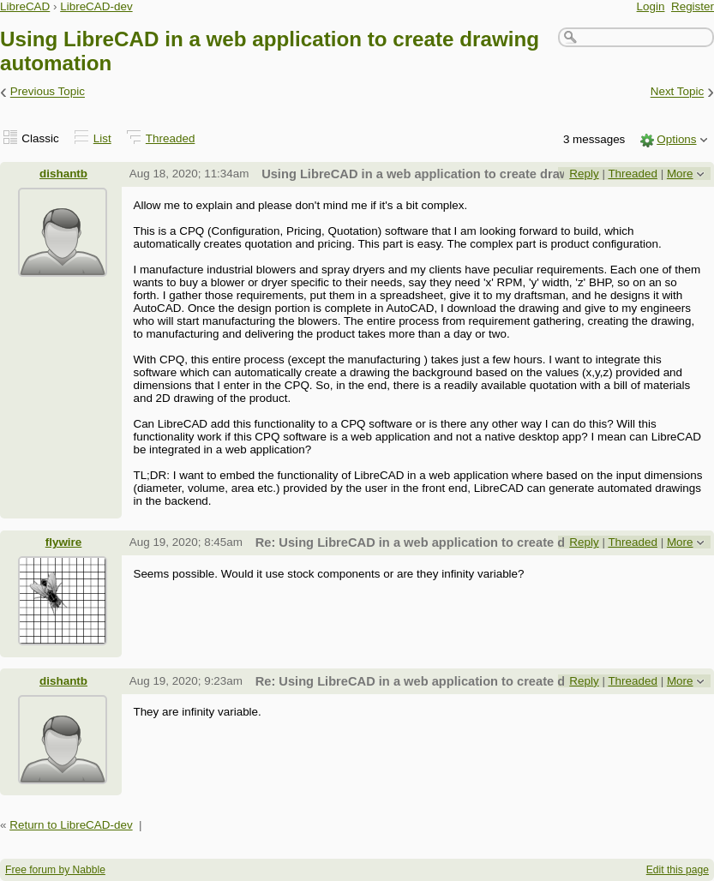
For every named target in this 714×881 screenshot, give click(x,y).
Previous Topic (47, 92)
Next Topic (678, 92)
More (680, 173)
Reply (583, 173)
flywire (63, 542)
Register (692, 6)
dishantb (63, 173)
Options (676, 139)
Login (651, 6)
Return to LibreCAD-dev (70, 824)
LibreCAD (25, 6)
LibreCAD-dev (96, 6)
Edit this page (677, 870)
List (102, 138)
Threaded (170, 138)
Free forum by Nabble (55, 870)
